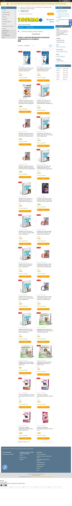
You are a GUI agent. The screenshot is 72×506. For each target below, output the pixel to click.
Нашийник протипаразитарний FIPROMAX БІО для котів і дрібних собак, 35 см (26, 363)
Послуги (4, 28)
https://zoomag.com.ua (61, 46)
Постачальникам (5, 35)
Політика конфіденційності (47, 476)
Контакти (21, 459)
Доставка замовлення (41, 454)
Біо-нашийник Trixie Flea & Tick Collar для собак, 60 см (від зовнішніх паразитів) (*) (26, 69)
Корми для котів (5, 12)
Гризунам (4, 16)
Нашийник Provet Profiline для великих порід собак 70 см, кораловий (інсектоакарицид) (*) (44, 167)
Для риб (4, 23)
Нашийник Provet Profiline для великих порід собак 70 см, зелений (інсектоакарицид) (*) (26, 200)
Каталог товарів (23, 457)
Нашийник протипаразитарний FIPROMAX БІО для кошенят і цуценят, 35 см (44, 363)
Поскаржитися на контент (36, 476)
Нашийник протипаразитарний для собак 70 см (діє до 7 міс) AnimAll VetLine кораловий (44, 233)
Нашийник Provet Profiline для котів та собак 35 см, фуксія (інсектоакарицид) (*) (25, 265)
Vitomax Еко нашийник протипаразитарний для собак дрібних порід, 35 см (26, 429)
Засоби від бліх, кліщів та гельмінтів (29, 31)
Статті (3, 37)
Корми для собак (6, 14)
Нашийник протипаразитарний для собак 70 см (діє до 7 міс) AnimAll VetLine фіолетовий (44, 298)
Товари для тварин (6, 21)
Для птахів (4, 19)
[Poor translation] (5, 485)
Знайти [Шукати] (50, 13)
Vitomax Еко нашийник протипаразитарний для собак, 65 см (45, 396)
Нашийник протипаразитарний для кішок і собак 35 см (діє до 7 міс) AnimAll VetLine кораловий (26, 135)
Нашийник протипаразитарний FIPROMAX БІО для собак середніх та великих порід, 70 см (45, 331)
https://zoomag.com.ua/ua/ (61, 51)
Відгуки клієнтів (40, 466)
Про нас (21, 455)
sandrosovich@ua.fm (60, 56)
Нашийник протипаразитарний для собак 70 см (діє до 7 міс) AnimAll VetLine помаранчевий (44, 265)
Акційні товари (5, 30)
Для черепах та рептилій (7, 26)
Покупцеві (4, 33)
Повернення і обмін (41, 464)
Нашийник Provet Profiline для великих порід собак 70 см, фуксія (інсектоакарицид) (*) (45, 135)
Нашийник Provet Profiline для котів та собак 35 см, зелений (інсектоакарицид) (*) (25, 331)
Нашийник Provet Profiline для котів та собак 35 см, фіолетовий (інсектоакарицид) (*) (26, 233)
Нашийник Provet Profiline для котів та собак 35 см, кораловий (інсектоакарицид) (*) (26, 298)
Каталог (4, 10)
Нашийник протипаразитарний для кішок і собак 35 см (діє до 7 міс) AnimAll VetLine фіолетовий (44, 200)
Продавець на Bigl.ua (36, 475)
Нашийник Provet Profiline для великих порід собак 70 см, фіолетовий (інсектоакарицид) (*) (44, 102)
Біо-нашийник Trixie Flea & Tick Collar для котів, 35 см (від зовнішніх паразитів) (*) (44, 69)
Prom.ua (42, 474)
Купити (25, 80)
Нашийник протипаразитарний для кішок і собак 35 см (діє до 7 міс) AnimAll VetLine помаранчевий (27, 167)
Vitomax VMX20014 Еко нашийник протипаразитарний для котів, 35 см (26, 396)
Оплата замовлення (41, 462)
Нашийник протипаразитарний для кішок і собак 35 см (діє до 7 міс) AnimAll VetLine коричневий (26, 102)
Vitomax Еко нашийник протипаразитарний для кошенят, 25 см (45, 429)
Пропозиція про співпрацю (8, 454)
